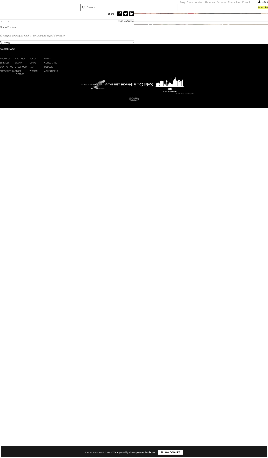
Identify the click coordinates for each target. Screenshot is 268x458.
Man (164, 401)
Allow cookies (170, 452)
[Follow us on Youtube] (201, 9)
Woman (166, 405)
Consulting (203, 397)
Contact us (172, 9)
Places (127, 113)
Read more (150, 452)
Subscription (98, 405)
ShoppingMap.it (62, 9)
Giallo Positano (69, 45)
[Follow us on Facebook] (193, 9)
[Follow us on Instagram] (197, 9)
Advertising (204, 405)
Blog (120, 9)
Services (160, 9)
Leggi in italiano (163, 45)
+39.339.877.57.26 (65, 400)
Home (43, 45)
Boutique (47, 21)
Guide (165, 397)
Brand (61, 21)
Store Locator (133, 9)
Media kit (202, 401)
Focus (165, 393)
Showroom (77, 21)
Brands (53, 45)
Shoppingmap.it (57, 389)
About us (148, 9)
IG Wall (184, 9)
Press (200, 393)
